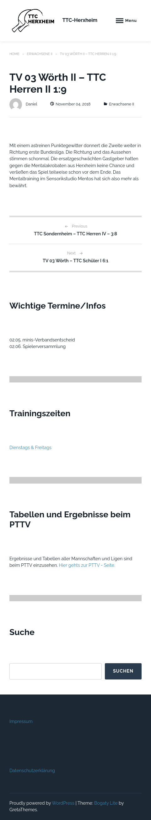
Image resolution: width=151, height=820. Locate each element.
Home (14, 54)
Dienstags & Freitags (30, 447)
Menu (131, 20)
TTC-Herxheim (79, 20)
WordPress (63, 803)
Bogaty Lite (106, 803)
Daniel (23, 104)
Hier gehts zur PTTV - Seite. (87, 565)
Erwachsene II (39, 54)
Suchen (123, 671)
